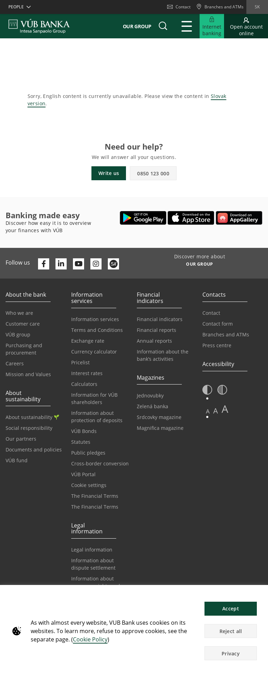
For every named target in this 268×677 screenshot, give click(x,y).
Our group (137, 26)
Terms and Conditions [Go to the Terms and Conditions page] (97, 330)
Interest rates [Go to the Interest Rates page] (87, 373)
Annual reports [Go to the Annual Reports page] (154, 340)
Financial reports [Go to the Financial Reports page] (156, 330)
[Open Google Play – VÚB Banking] (143, 218)
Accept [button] (230, 608)
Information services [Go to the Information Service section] (95, 319)
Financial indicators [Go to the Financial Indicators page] (160, 319)
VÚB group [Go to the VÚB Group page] (18, 334)
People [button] (16, 7)
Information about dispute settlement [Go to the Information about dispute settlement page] (93, 564)
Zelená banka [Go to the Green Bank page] (152, 406)
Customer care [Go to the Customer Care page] (23, 323)
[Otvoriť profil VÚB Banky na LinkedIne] (61, 263)
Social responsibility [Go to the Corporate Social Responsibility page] (29, 428)
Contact (179, 7)
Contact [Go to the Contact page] (211, 313)
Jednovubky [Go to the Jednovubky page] (150, 395)
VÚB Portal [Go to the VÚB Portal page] (83, 474)
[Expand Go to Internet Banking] (212, 26)
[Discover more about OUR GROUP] (199, 265)
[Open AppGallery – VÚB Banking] (239, 218)
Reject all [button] (230, 631)
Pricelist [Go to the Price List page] (80, 362)
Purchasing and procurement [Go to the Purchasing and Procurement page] (24, 349)
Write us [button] (108, 173)
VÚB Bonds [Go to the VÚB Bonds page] (84, 431)
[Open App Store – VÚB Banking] (191, 218)
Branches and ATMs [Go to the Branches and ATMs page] (225, 334)
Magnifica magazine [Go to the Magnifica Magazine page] (160, 428)
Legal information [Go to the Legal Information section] (91, 549)
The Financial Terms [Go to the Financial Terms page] (94, 496)
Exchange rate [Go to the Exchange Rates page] (87, 340)
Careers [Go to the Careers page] (15, 363)
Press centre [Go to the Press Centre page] (216, 345)
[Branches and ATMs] (219, 7)
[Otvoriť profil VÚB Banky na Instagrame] (96, 263)
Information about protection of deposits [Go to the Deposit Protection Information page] (96, 417)
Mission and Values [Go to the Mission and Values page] (28, 374)
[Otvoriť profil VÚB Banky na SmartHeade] (113, 263)
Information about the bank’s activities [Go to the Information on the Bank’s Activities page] (162, 355)
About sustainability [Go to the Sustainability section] (32, 417)
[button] (162, 26)
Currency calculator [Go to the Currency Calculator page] (94, 351)
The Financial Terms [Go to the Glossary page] (94, 506)
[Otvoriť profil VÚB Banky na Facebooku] (43, 263)
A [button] (208, 411)
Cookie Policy (90, 639)
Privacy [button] (231, 653)
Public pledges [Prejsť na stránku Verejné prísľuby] (88, 452)
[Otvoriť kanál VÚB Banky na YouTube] (78, 263)
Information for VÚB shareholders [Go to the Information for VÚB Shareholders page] (94, 398)
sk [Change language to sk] (257, 7)
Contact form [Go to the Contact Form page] (217, 323)
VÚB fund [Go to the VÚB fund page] (17, 460)
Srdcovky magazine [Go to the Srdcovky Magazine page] (159, 417)
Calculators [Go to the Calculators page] (84, 384)
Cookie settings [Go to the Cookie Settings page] (88, 485)
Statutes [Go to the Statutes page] (80, 442)
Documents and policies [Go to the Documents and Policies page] (34, 449)
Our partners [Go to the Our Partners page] (21, 438)
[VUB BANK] (39, 26)
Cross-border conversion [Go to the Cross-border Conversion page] (100, 463)
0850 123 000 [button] (153, 173)
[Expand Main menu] (186, 26)
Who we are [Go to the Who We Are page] (19, 313)
